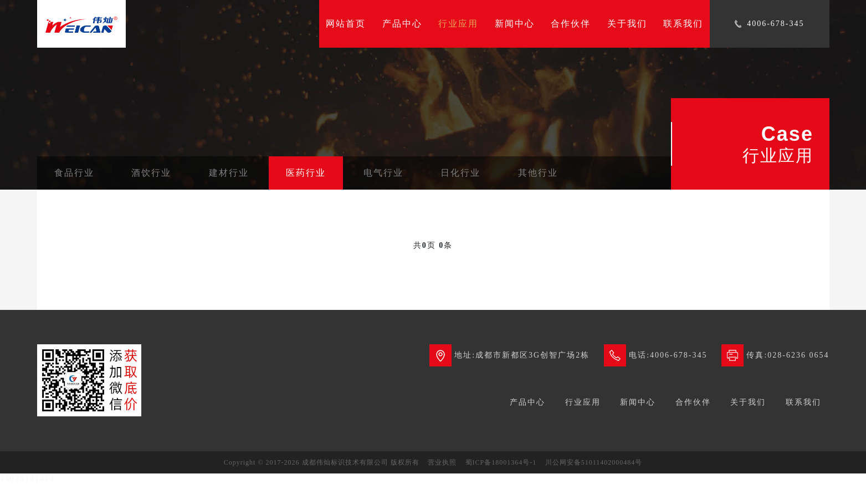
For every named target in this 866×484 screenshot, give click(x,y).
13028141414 (27, 479)
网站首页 (346, 23)
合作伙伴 (571, 23)
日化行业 (460, 172)
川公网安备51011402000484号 (594, 462)
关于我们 (627, 23)
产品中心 (402, 23)
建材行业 (229, 172)
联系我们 (683, 23)
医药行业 (306, 172)
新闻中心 (515, 23)
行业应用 (458, 23)
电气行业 (383, 172)
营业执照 (442, 462)
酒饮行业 (151, 172)
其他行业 (538, 172)
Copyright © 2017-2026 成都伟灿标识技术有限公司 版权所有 (321, 462)
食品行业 (74, 172)
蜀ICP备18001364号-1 (501, 462)
